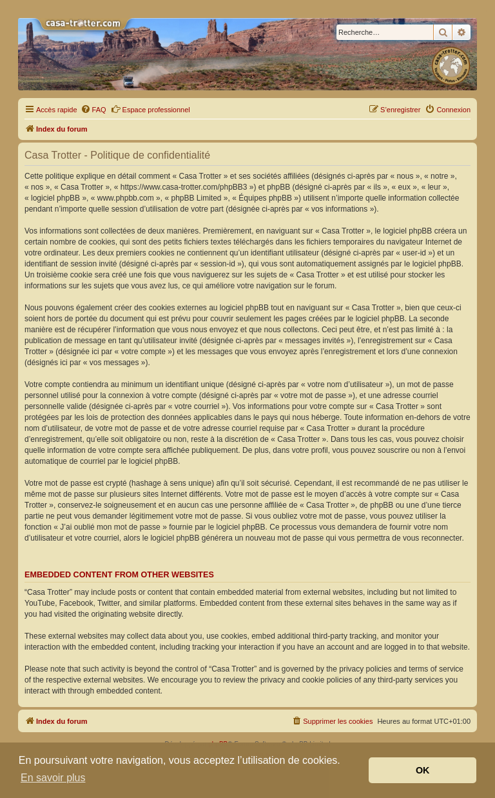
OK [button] (423, 770)
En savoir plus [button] (53, 777)
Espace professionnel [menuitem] (150, 109)
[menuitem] (93, 109)
